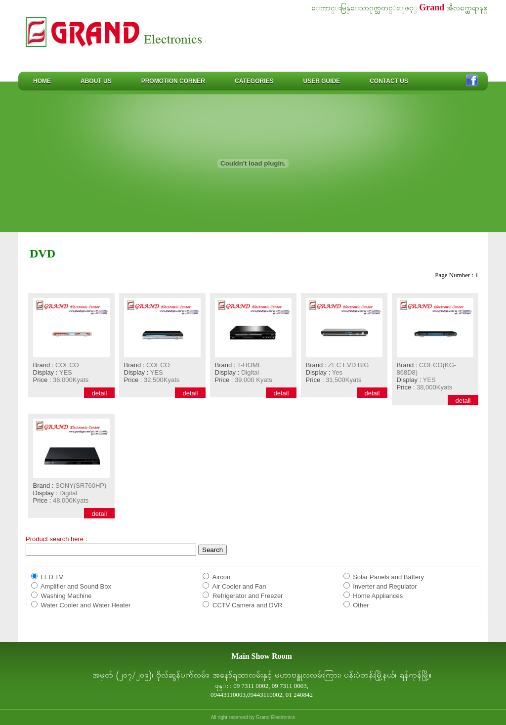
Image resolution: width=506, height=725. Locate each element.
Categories (254, 81)
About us (96, 81)
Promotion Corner (173, 81)
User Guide (321, 81)
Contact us (389, 81)
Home (42, 81)
